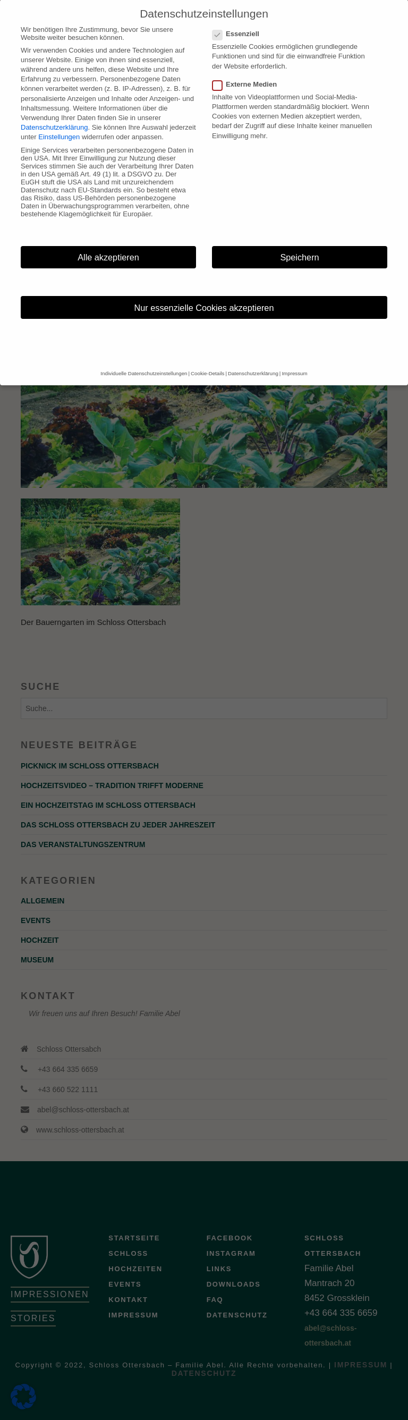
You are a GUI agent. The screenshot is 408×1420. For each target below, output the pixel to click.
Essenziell (239, 21)
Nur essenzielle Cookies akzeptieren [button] (204, 295)
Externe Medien (248, 71)
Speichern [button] (299, 244)
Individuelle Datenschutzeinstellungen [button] (143, 361)
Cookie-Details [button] (207, 361)
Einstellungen (59, 125)
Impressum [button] (294, 361)
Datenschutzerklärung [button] (253, 361)
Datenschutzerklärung (54, 115)
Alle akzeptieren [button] (108, 244)
